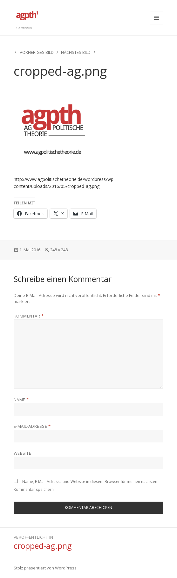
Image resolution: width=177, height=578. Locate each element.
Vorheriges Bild (37, 52)
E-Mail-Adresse (32, 426)
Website (22, 453)
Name (21, 399)
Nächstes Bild (76, 52)
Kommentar (29, 316)
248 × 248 (59, 250)
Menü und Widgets (156, 17)
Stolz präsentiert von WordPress (45, 568)
